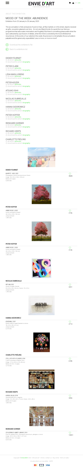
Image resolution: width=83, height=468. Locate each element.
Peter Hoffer (11, 207)
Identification (73, 3)
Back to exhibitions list (18, 49)
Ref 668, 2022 (10, 284)
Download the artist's (19, 62)
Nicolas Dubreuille (14, 281)
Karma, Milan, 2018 (12, 395)
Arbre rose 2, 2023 (12, 247)
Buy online (56, 458)
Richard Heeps (12, 392)
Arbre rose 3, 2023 (12, 210)
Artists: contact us (46, 458)
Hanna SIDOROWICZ (13, 318)
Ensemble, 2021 (11, 321)
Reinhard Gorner (13, 429)
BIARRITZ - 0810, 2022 (12, 173)
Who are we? (35, 458)
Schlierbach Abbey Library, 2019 (16, 432)
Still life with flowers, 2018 (15, 358)
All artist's (14, 60)
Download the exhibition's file (21, 45)
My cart (70, 3)
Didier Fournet (12, 170)
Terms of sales (64, 458)
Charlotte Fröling (13, 355)
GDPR (51, 461)
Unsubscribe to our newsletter (39, 461)
